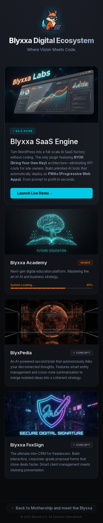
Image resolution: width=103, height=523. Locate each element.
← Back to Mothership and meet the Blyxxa (51, 508)
